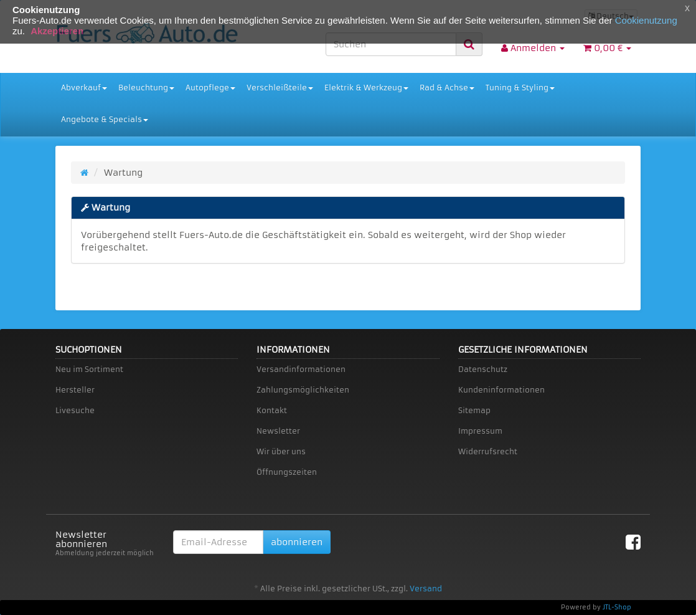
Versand (426, 588)
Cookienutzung (646, 20)
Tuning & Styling (520, 87)
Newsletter (278, 431)
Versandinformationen (301, 369)
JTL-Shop (617, 607)
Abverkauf (84, 87)
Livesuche (75, 410)
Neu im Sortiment (89, 369)
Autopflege (210, 87)
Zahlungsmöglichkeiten (302, 389)
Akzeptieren (57, 31)
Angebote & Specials (104, 119)
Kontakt (271, 410)
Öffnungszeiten (286, 472)
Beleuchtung (146, 87)
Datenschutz (482, 369)
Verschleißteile (280, 87)
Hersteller (75, 389)
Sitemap (474, 410)
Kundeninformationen (501, 389)
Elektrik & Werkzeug (366, 87)
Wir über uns (281, 451)
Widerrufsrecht (487, 451)
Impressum (480, 431)
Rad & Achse (447, 87)
